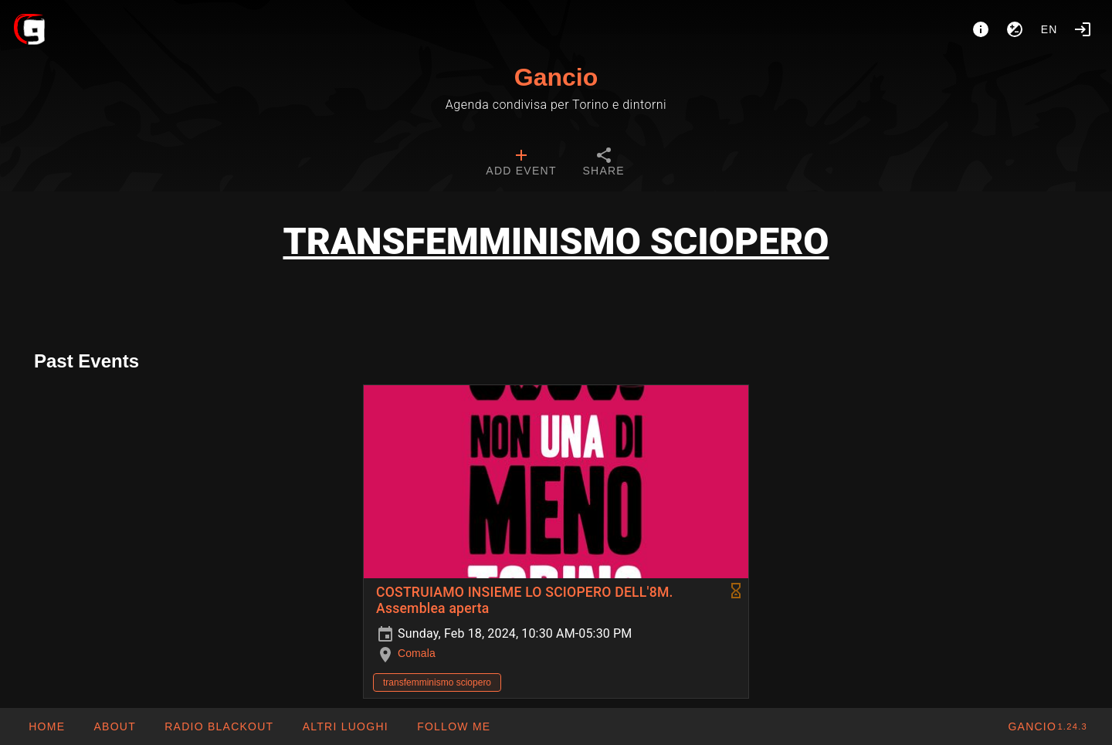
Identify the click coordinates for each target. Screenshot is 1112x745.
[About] (981, 29)
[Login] (1083, 29)
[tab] (520, 163)
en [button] (1049, 29)
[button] (344, 726)
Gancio (556, 77)
